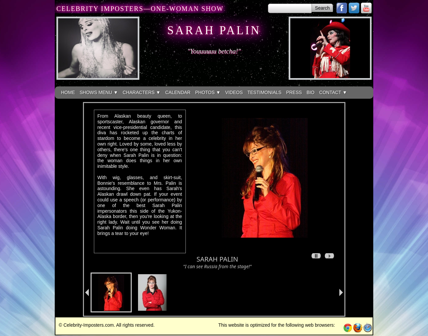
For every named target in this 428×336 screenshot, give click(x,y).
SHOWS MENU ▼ (99, 92)
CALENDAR (177, 92)
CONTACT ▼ (333, 92)
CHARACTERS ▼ (142, 92)
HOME (68, 92)
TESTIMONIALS (265, 92)
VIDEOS (234, 92)
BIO (311, 92)
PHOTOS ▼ (208, 92)
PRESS (294, 92)
